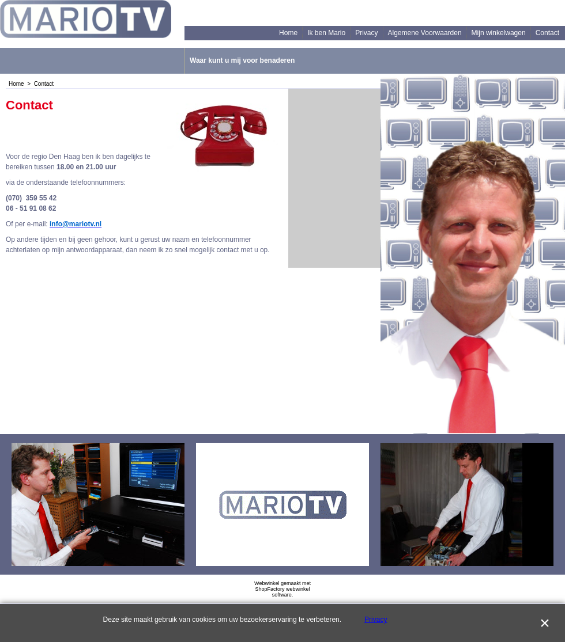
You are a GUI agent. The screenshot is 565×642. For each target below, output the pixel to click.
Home (288, 33)
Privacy (366, 33)
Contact (547, 33)
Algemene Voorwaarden (425, 33)
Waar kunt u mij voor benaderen (242, 60)
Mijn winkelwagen (499, 33)
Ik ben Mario (326, 33)
